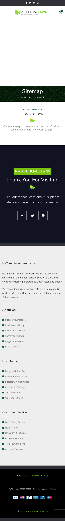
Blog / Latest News (14, 341)
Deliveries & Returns (15, 432)
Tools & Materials (14, 392)
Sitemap (35, 475)
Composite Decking (15, 387)
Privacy (45, 475)
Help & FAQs (11, 427)
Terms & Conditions (15, 443)
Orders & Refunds (14, 438)
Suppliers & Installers (15, 319)
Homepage (23, 475)
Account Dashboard (15, 449)
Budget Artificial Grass (16, 371)
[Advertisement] (32, 53)
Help (31, 97)
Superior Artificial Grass (17, 381)
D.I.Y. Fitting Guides (15, 422)
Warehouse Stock (14, 397)
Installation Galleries (15, 330)
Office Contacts (12, 346)
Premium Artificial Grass (17, 376)
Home (23, 97)
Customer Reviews (14, 335)
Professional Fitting (14, 325)
